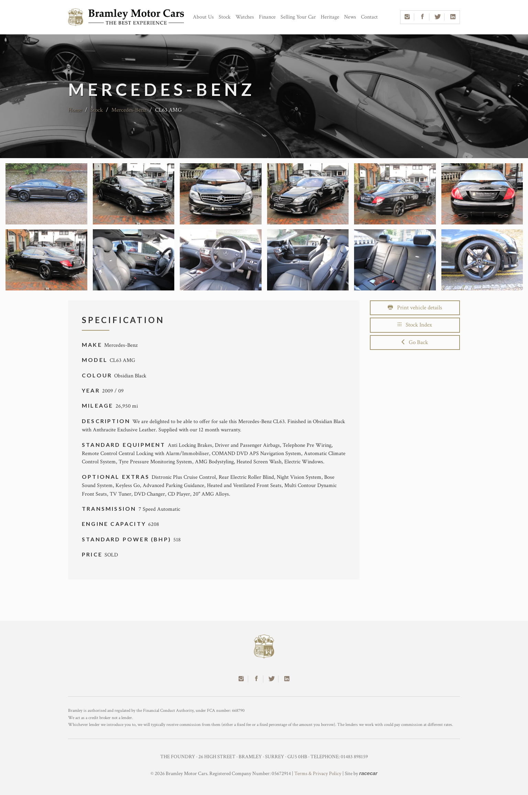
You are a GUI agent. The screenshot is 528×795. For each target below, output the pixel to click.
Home (75, 110)
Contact (369, 17)
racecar (368, 773)
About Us (203, 17)
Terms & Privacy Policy (317, 773)
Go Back (415, 342)
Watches (244, 17)
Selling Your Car (298, 17)
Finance (267, 17)
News (350, 17)
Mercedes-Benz (128, 110)
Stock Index (415, 325)
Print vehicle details (415, 307)
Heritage (330, 17)
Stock (225, 17)
